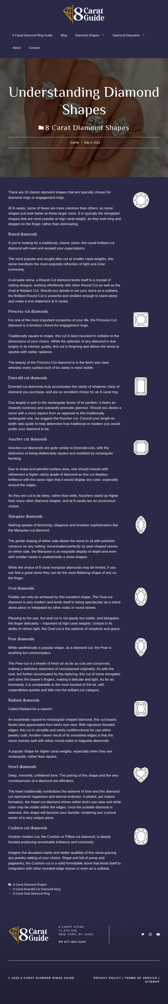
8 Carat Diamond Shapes (87, 127)
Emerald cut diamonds (25, 387)
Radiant (25, 709)
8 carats (19, 208)
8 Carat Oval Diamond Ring (31, 893)
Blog (64, 35)
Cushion (53, 837)
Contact (34, 47)
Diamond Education (131, 35)
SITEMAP (152, 981)
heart (19, 791)
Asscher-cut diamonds (25, 448)
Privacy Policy (107, 978)
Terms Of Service (141, 978)
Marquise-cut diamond (31, 530)
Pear (104, 648)
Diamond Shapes (92, 35)
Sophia (74, 142)
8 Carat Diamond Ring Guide (32, 35)
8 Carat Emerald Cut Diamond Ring (36, 889)
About (16, 47)
